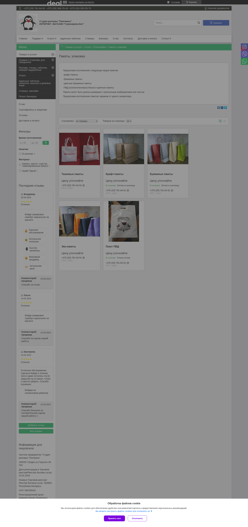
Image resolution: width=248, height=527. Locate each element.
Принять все (114, 518)
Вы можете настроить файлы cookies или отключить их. (123, 511)
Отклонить (137, 518)
